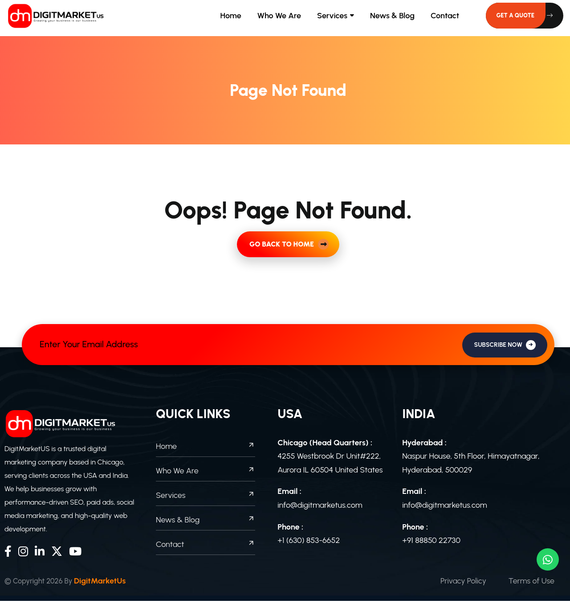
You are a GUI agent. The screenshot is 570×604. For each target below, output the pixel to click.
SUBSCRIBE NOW (505, 348)
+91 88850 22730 (431, 543)
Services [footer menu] (205, 498)
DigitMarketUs (107, 584)
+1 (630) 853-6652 (308, 543)
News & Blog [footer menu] (205, 523)
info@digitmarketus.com (319, 508)
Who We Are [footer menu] (205, 474)
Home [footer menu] (205, 449)
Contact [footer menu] (205, 547)
